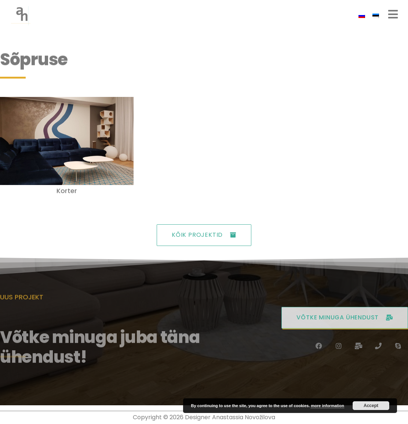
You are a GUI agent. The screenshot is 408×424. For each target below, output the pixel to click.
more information (327, 405)
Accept (371, 405)
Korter (67, 190)
